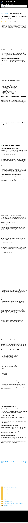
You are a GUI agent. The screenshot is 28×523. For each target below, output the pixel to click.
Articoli (2, 4)
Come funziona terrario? (8, 491)
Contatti (12, 515)
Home (2, 13)
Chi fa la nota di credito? (8, 505)
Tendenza (7, 4)
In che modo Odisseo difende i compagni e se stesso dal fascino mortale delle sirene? (14, 499)
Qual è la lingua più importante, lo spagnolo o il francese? (13, 503)
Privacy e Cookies (18, 515)
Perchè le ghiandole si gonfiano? (9, 489)
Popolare (11, 4)
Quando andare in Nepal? (8, 501)
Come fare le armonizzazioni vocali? (10, 487)
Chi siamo (8, 515)
